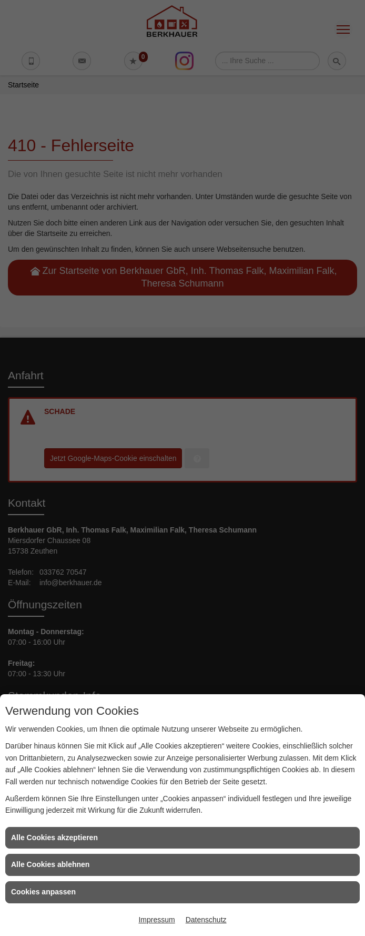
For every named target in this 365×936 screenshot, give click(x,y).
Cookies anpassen (43, 892)
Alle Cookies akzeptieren (54, 837)
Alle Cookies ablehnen (50, 864)
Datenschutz (206, 919)
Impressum (156, 919)
